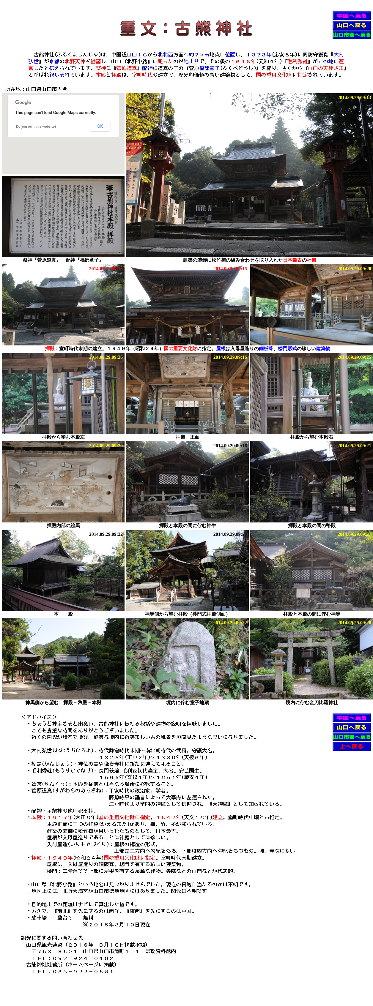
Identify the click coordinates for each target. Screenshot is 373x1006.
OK (100, 126)
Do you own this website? (36, 126)
